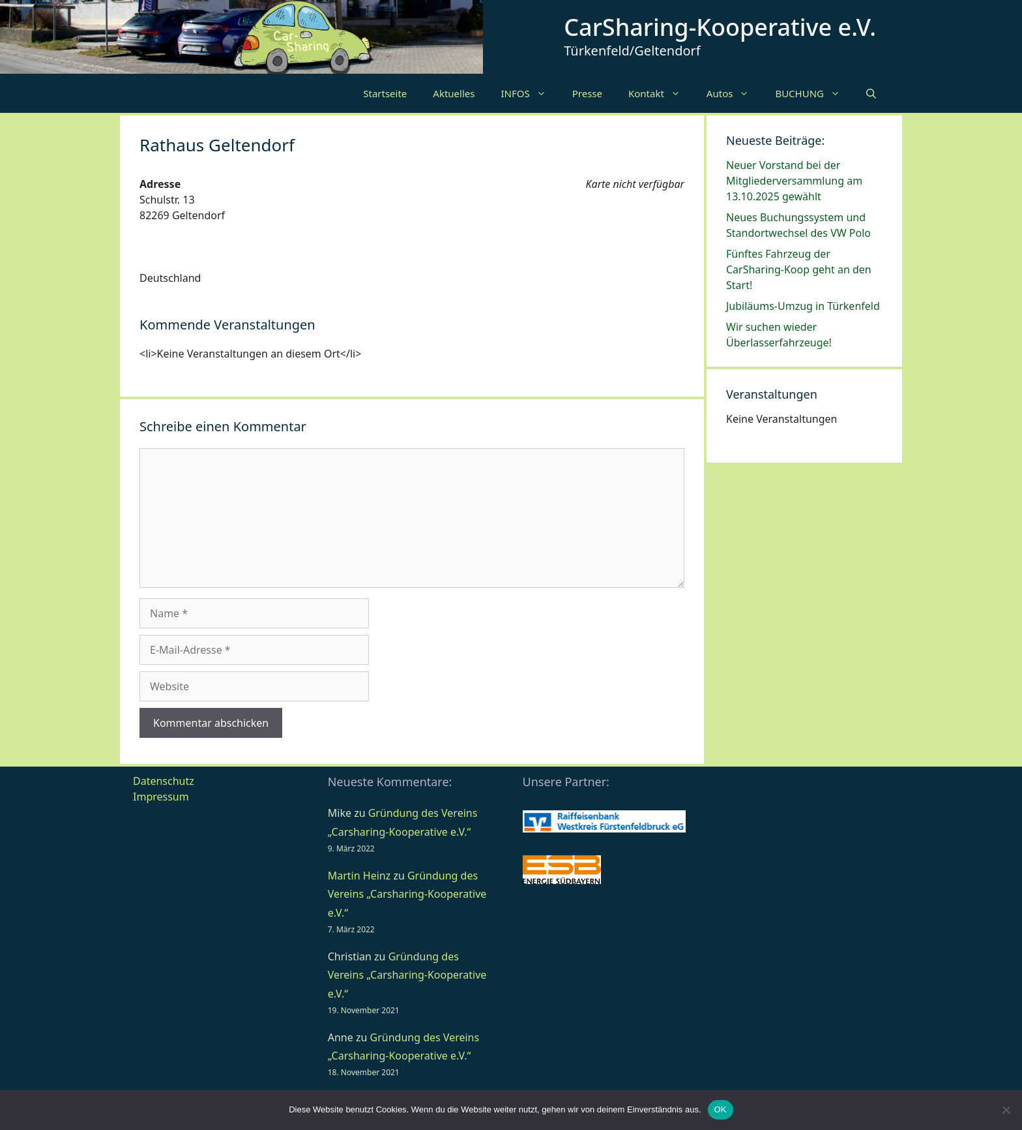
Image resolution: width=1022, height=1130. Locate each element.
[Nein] (1005, 1109)
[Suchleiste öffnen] (871, 93)
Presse (587, 93)
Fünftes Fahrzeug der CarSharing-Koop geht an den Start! (798, 269)
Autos (735, 93)
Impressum (161, 796)
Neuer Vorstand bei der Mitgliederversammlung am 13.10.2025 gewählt (794, 181)
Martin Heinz (359, 875)
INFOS (530, 93)
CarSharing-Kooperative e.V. (720, 27)
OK (720, 1109)
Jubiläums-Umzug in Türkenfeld (803, 306)
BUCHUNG (814, 93)
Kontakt (661, 93)
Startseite (385, 93)
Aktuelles (453, 93)
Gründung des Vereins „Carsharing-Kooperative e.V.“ (407, 894)
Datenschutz (163, 781)
